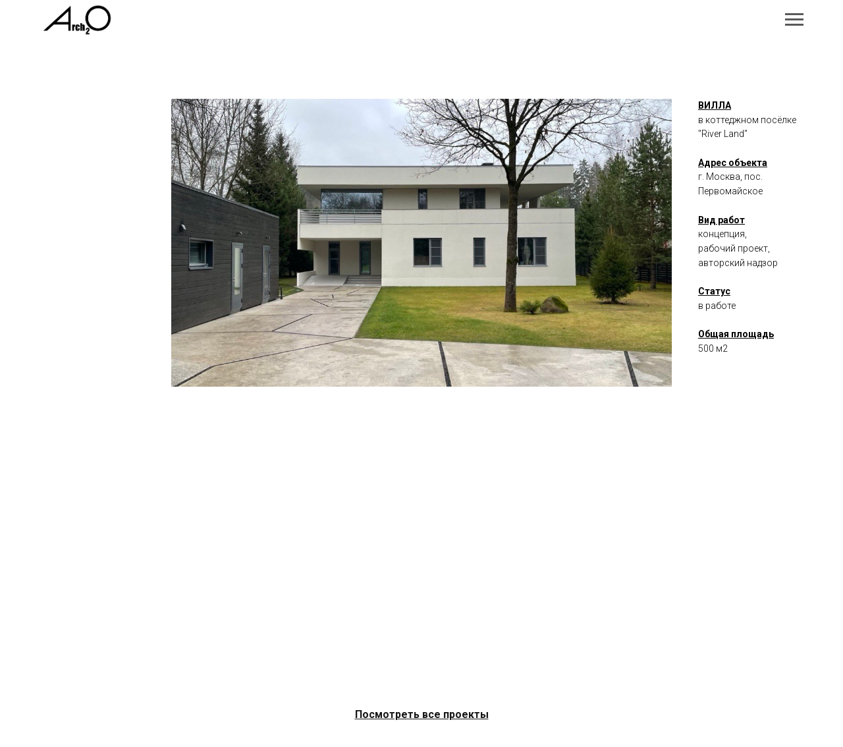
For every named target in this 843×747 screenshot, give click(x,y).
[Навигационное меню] (794, 19)
